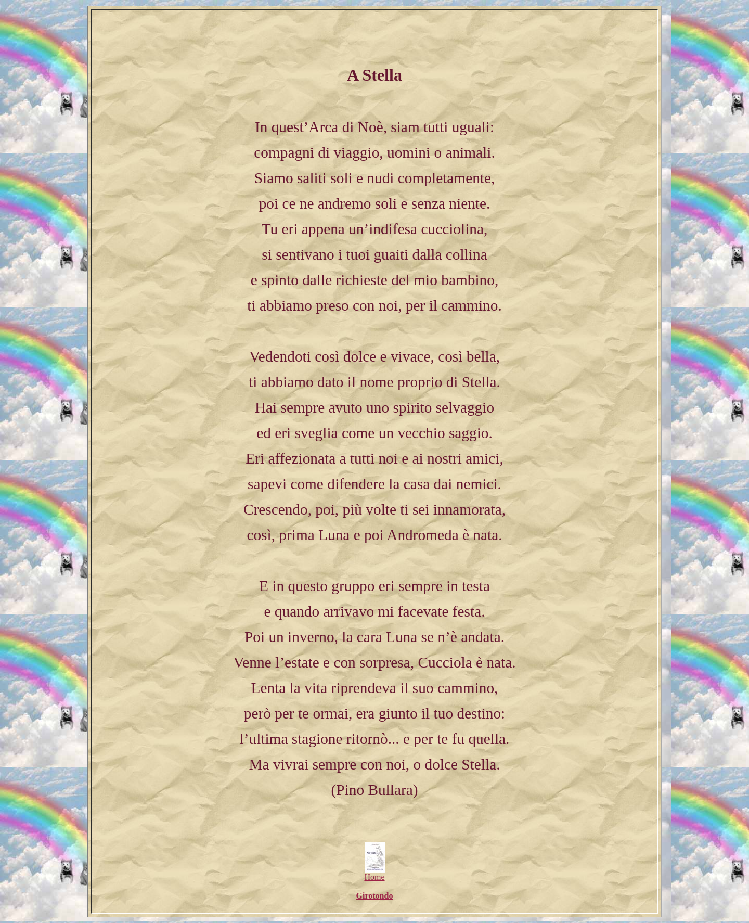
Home (374, 873)
